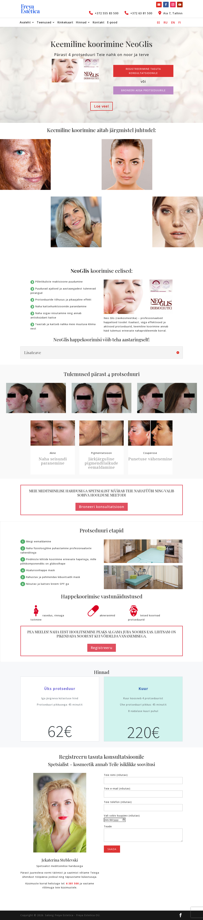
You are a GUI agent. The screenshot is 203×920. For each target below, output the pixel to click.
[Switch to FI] (180, 22)
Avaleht (25, 22)
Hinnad (81, 22)
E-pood (112, 22)
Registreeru (101, 647)
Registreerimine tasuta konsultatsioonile (143, 71)
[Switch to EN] (173, 22)
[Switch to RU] (165, 22)
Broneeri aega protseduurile (143, 90)
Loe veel (101, 106)
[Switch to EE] (158, 22)
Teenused (44, 22)
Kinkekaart (65, 22)
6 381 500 (72, 883)
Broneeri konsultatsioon (101, 506)
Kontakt (99, 22)
